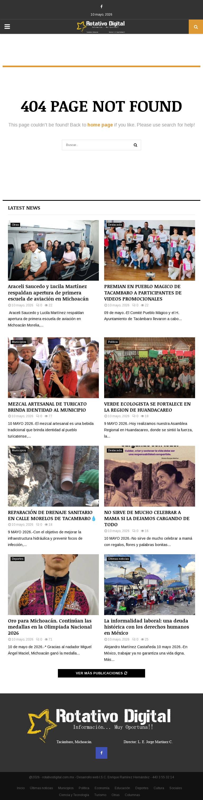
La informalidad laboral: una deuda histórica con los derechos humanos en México (146, 626)
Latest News (24, 207)
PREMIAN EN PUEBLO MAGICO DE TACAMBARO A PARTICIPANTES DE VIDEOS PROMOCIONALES (143, 292)
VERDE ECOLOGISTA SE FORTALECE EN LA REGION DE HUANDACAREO (147, 407)
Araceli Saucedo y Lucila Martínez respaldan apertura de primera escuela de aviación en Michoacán (48, 292)
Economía (102, 788)
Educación (122, 788)
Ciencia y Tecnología (74, 795)
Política (113, 341)
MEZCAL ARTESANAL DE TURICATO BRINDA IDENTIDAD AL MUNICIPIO (47, 407)
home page (100, 125)
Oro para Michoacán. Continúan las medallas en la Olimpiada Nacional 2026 (50, 626)
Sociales (175, 788)
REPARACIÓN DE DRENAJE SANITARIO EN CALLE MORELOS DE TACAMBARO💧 (52, 515)
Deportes (17, 558)
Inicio (21, 788)
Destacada (115, 224)
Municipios (19, 341)
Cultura (159, 788)
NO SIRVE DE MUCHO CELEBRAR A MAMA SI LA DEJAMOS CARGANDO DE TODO (147, 518)
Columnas (132, 795)
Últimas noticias (118, 558)
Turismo (100, 795)
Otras (15, 224)
